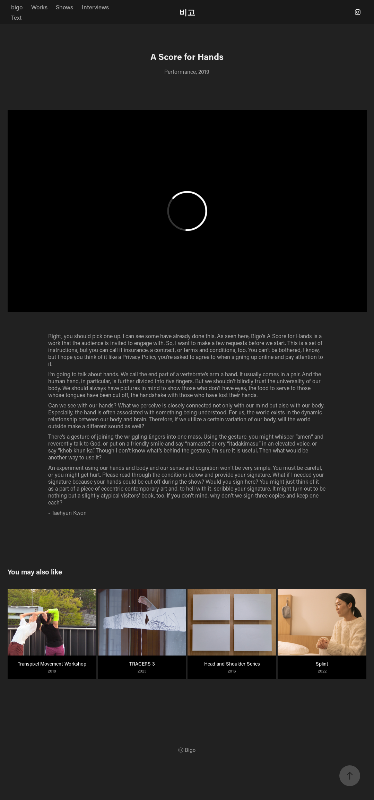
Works (39, 7)
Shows (64, 7)
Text (16, 17)
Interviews (95, 7)
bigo (17, 7)
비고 (187, 12)
